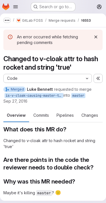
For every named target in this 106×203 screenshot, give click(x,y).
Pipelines (65, 115)
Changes (89, 115)
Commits (41, 115)
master (78, 95)
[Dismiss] (95, 37)
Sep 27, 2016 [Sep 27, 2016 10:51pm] (15, 101)
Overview (16, 115)
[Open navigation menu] (15, 6)
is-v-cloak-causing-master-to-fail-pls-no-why (34, 95)
